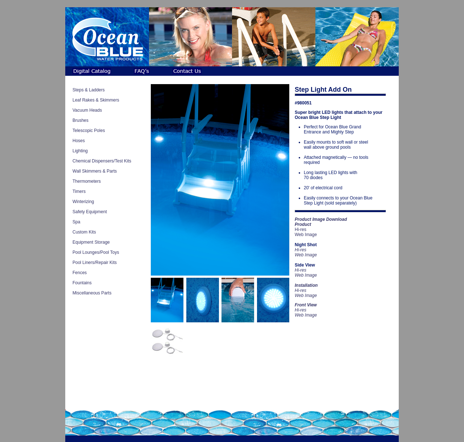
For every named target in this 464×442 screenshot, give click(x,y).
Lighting (80, 150)
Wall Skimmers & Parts (94, 171)
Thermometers (86, 181)
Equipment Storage (91, 242)
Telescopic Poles (88, 130)
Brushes (80, 120)
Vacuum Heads (87, 110)
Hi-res (300, 229)
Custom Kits (84, 232)
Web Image (306, 234)
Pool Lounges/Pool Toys (95, 252)
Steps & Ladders (88, 89)
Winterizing (83, 201)
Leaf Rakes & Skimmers (95, 100)
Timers (79, 191)
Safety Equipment (89, 211)
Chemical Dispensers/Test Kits (101, 161)
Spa (76, 221)
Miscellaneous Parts (91, 293)
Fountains (82, 282)
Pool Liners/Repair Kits (94, 262)
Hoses (78, 140)
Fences (79, 272)
